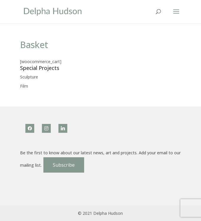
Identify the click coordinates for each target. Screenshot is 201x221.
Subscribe (64, 165)
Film (24, 86)
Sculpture (29, 77)
